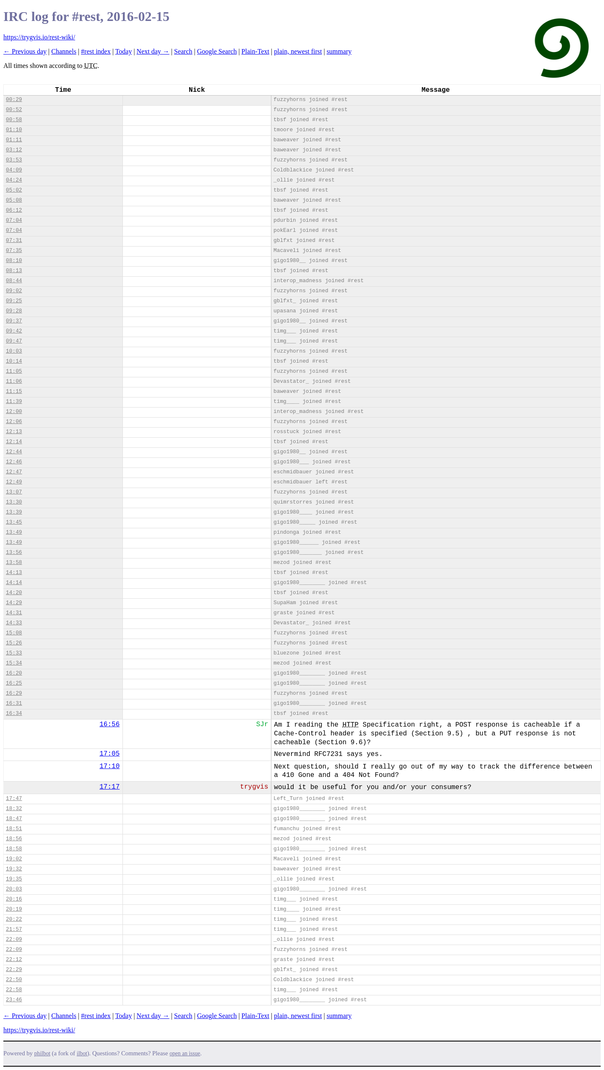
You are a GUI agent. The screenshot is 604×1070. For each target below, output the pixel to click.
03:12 (14, 150)
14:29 (14, 603)
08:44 (14, 281)
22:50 (14, 980)
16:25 (14, 683)
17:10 (109, 766)
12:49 (14, 482)
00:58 (14, 120)
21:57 (14, 929)
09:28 (14, 311)
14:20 (14, 593)
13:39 (14, 512)
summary (339, 51)
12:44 (14, 452)
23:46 (14, 1000)
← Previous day (25, 51)
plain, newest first (298, 51)
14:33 (14, 623)
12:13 (14, 432)
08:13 (14, 271)
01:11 (14, 140)
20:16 (14, 899)
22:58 (14, 990)
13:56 (14, 552)
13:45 (14, 522)
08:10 (14, 260)
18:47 (14, 818)
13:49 (14, 532)
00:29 (14, 99)
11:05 (14, 371)
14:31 (14, 613)
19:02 (14, 859)
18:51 (14, 829)
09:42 (14, 331)
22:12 (14, 959)
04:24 (14, 180)
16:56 (109, 724)
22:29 (14, 969)
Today (123, 51)
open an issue (184, 1053)
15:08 (14, 633)
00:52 (14, 109)
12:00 (14, 411)
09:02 (14, 291)
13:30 (14, 502)
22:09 (14, 939)
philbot (42, 1053)
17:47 (14, 798)
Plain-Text (255, 51)
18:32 (14, 808)
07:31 (14, 240)
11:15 (14, 391)
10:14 (14, 361)
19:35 (14, 879)
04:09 (14, 170)
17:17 (109, 787)
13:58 (14, 562)
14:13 (14, 572)
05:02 (14, 190)
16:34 (14, 713)
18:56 (14, 839)
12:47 (14, 472)
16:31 (14, 703)
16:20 (14, 673)
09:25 (14, 301)
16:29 (14, 693)
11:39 (14, 401)
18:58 (14, 849)
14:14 (14, 582)
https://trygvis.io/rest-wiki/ (39, 37)
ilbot (82, 1053)
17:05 (109, 754)
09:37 (14, 321)
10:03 (14, 351)
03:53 (14, 160)
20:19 (14, 909)
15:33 (14, 653)
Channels (63, 51)
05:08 (14, 200)
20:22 (14, 919)
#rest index (96, 51)
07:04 (14, 220)
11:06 (14, 381)
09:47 (14, 341)
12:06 (14, 421)
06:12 (14, 210)
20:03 (14, 889)
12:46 (14, 462)
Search (183, 51)
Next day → (153, 51)
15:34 (14, 663)
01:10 (14, 130)
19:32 (14, 869)
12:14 (14, 442)
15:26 (14, 643)
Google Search (217, 51)
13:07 (14, 492)
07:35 (14, 250)
